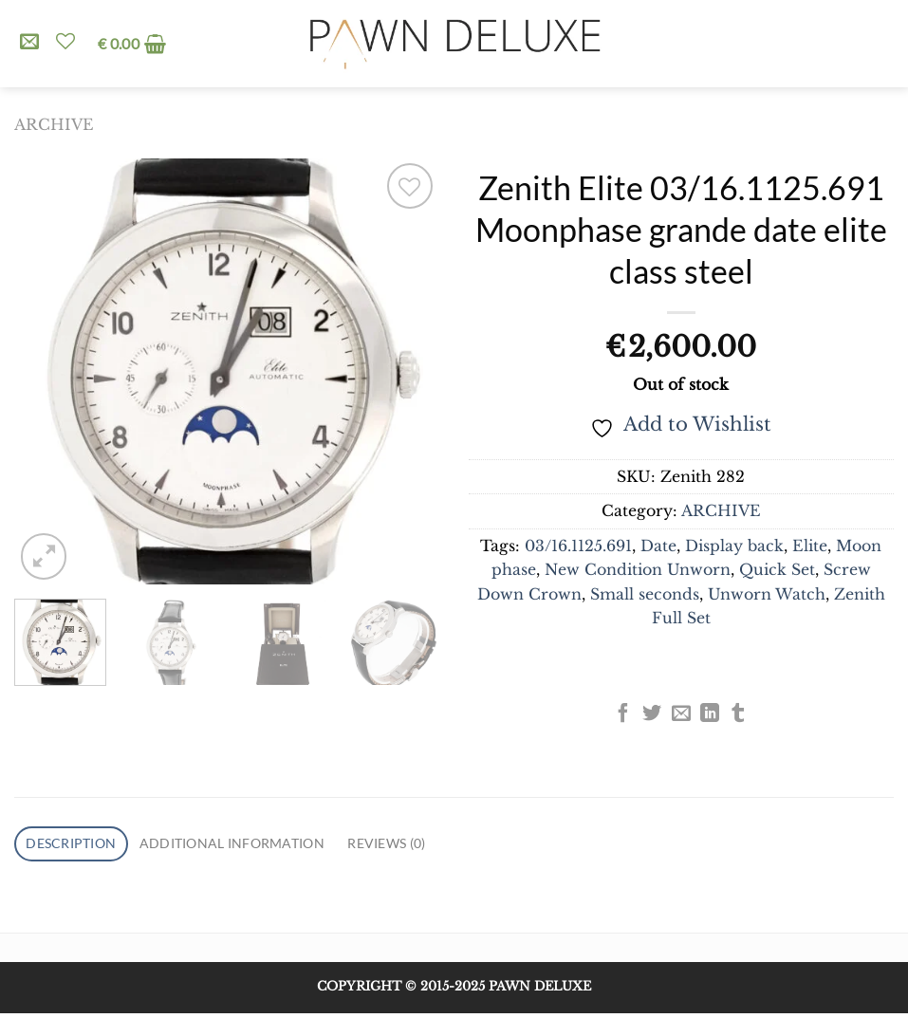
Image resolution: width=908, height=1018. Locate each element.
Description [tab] (79, 846)
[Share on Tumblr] (738, 714)
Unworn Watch (766, 594)
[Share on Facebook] (623, 714)
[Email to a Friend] (681, 714)
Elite (809, 546)
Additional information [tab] (260, 846)
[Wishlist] (65, 40)
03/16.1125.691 (578, 546)
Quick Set (777, 570)
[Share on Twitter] (651, 714)
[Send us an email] (29, 42)
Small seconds (644, 594)
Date (658, 546)
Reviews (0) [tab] (436, 846)
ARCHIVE (54, 125)
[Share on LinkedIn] (709, 714)
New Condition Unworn (638, 570)
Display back (734, 546)
